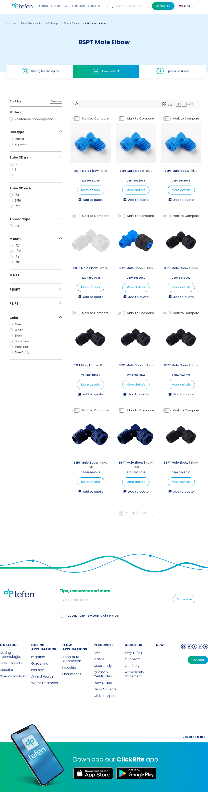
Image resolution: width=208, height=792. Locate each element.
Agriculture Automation (71, 659)
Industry (37, 670)
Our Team (133, 659)
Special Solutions (13, 676)
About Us (94, 6)
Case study (103, 666)
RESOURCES (104, 645)
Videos (99, 659)
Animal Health (42, 677)
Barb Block (71, 23)
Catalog (42, 6)
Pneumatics (71, 674)
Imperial (18, 144)
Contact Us (163, 6)
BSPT (16, 226)
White (17, 330)
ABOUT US (133, 645)
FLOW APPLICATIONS (74, 647)
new (160, 645)
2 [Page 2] (127, 513)
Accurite (6, 670)
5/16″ (16, 200)
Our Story (132, 666)
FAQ (97, 653)
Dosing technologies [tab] (40, 71)
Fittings (53, 23)
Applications (59, 6)
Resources (78, 6)
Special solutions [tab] (172, 71)
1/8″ (15, 262)
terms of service (105, 615)
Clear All (56, 101)
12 (13, 164)
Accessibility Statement (134, 674)
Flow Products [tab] (106, 71)
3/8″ (15, 251)
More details (90, 190)
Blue (15, 324)
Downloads (103, 683)
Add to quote (90, 200)
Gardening (39, 664)
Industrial (69, 668)
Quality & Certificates (103, 674)
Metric (17, 139)
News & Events (105, 689)
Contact (197, 660)
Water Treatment (44, 683)
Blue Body (19, 352)
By (193, 737)
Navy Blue (19, 341)
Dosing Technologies (11, 655)
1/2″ (15, 206)
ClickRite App (104, 696)
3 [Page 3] (133, 513)
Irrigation (38, 657)
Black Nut (19, 346)
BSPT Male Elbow (86, 171)
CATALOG (8, 645)
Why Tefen (133, 653)
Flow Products (31, 23)
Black (16, 335)
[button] (186, 6)
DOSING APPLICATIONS (43, 647)
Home (11, 23)
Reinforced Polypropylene (31, 119)
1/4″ (15, 195)
